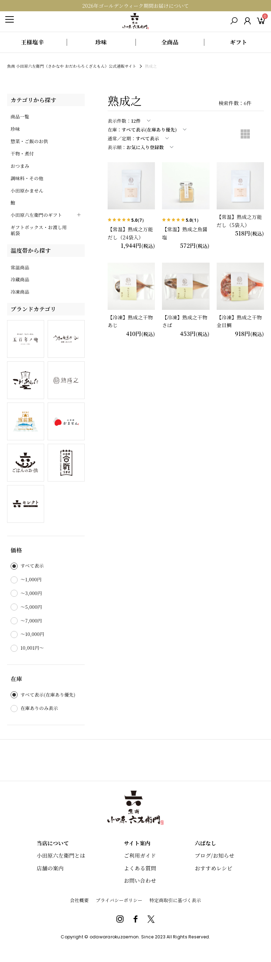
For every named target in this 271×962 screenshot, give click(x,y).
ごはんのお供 (25, 463)
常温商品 (20, 267)
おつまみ (20, 166)
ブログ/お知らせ (214, 855)
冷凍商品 (20, 291)
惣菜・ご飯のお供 (29, 141)
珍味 (15, 128)
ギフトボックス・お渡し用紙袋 (39, 230)
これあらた (25, 380)
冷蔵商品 (20, 279)
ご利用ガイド (140, 855)
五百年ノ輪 (25, 339)
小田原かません (27, 190)
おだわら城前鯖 (25, 421)
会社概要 (79, 900)
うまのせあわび (66, 339)
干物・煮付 (22, 153)
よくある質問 (140, 868)
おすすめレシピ (214, 868)
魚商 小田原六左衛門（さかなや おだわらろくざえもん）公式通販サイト (71, 66)
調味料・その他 (27, 178)
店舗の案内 (50, 868)
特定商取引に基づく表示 (175, 900)
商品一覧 (20, 116)
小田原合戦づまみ (66, 463)
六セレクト (25, 504)
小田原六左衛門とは (61, 855)
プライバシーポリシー (119, 900)
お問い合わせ (140, 880)
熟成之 (66, 380)
